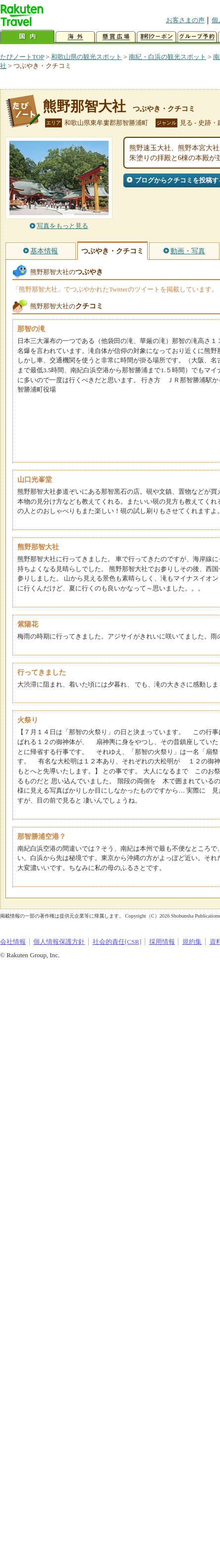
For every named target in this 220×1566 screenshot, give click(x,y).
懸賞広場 (116, 37)
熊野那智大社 (84, 106)
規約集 (192, 941)
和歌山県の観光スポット (86, 56)
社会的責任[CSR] (117, 941)
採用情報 (162, 941)
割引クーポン (156, 37)
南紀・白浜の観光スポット (167, 56)
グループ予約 (197, 37)
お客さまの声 (185, 20)
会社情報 (13, 941)
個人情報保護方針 (59, 941)
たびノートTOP (22, 56)
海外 (75, 37)
